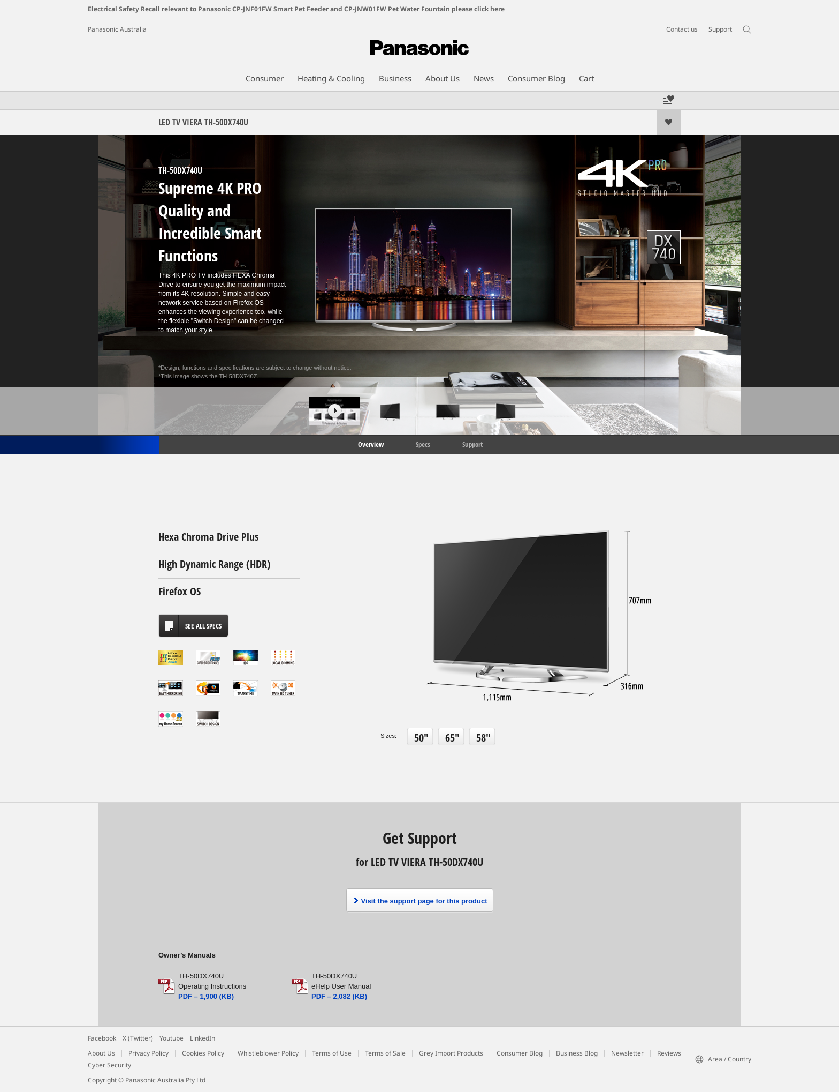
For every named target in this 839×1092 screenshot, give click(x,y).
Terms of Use (332, 1053)
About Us (101, 1053)
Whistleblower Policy (268, 1053)
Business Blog (577, 1053)
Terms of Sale (385, 1053)
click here (489, 8)
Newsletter (627, 1053)
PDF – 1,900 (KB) (206, 996)
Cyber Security (109, 1064)
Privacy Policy (148, 1053)
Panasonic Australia (117, 29)
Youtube (171, 1038)
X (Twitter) (138, 1038)
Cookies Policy (203, 1053)
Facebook (102, 1038)
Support (472, 443)
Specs (423, 443)
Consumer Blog (520, 1053)
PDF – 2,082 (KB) (339, 996)
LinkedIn (202, 1038)
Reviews (669, 1053)
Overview (370, 443)
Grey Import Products (451, 1053)
